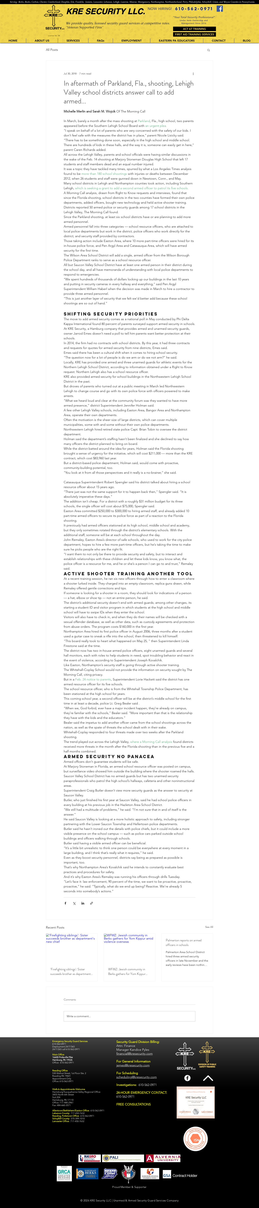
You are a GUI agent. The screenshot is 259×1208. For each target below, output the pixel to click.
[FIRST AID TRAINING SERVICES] (194, 34)
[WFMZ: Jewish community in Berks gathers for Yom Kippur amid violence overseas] (129, 948)
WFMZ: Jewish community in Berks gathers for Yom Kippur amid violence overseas (127, 971)
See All (209, 927)
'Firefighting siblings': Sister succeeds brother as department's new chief (71, 971)
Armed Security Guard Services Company (153, 1200)
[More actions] (193, 73)
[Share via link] (91, 903)
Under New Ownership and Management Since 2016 (194, 22)
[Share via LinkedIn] (82, 903)
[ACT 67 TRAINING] (194, 29)
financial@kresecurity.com (134, 1054)
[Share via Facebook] (65, 903)
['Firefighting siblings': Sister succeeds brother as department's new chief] (71, 948)
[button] (73, 40)
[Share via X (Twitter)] (74, 903)
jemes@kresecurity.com (133, 1065)
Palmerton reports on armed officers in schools (184, 942)
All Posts (52, 50)
